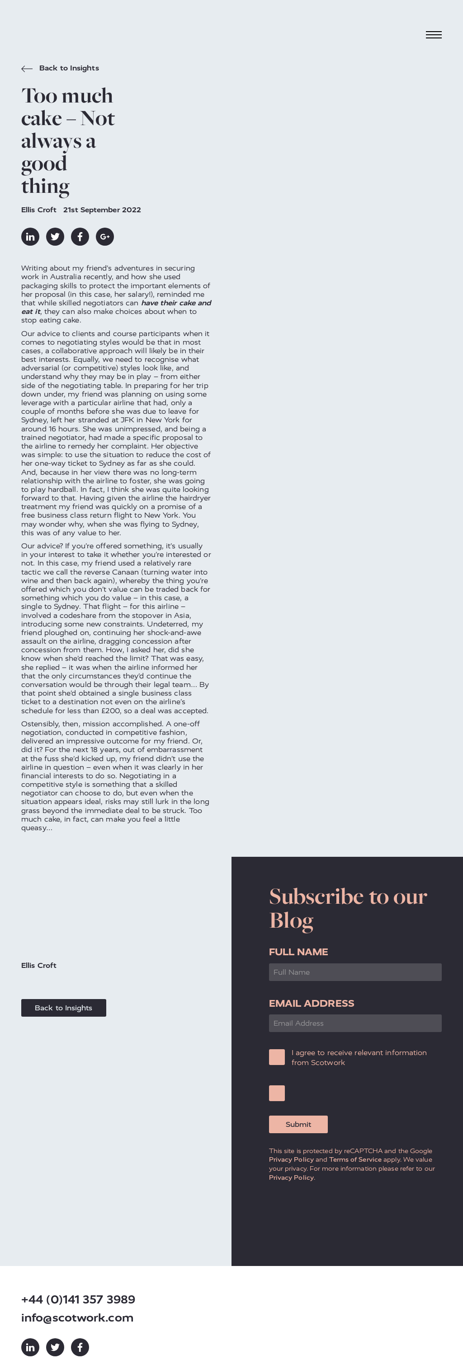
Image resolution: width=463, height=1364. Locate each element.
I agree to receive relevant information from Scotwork (359, 1057)
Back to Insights (60, 69)
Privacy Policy (291, 1159)
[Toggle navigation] (434, 34)
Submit (298, 1124)
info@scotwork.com (77, 1317)
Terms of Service (355, 1159)
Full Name (299, 952)
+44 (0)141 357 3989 (78, 1299)
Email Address (311, 1003)
